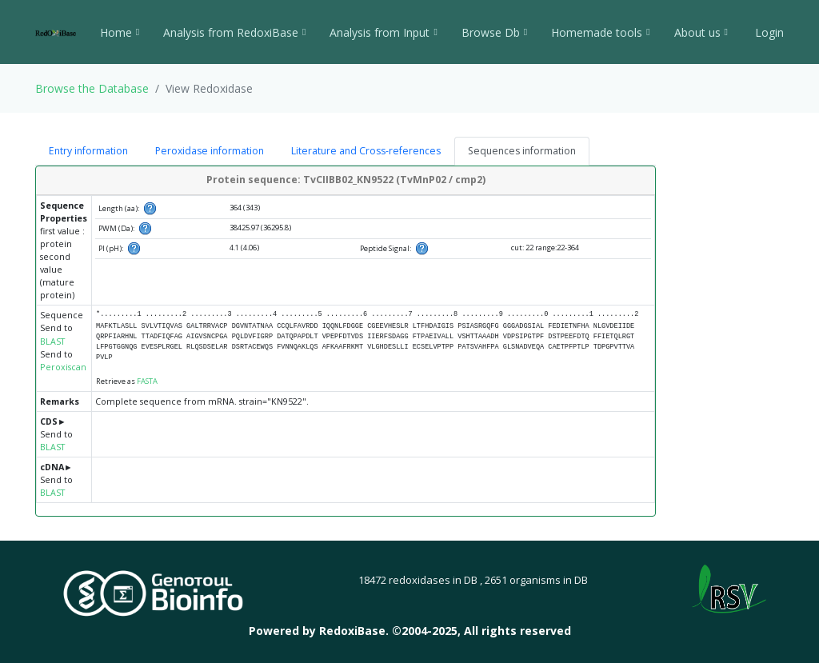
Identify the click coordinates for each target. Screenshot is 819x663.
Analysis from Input (383, 32)
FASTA (147, 381)
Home (119, 32)
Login (768, 32)
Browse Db (494, 32)
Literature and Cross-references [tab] (366, 151)
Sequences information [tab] (522, 151)
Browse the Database (92, 88)
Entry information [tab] (88, 151)
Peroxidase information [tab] (209, 151)
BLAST (52, 341)
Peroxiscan (63, 367)
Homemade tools (600, 32)
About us (701, 32)
